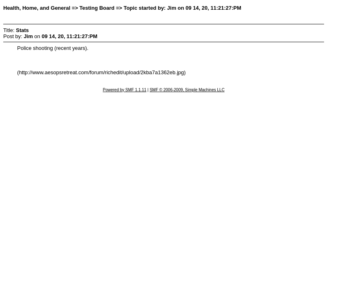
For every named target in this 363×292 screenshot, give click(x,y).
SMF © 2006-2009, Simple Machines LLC (187, 90)
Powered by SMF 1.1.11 (124, 90)
